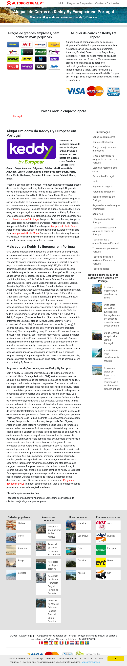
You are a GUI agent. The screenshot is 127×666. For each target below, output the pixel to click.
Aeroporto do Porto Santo (64, 226)
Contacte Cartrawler (107, 3)
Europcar (112, 548)
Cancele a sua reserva (103, 137)
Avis (109, 523)
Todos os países (100, 268)
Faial (80, 548)
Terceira (82, 560)
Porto (21, 535)
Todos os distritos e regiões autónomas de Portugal (103, 260)
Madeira (82, 523)
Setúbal (22, 573)
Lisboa (21, 523)
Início (61, 3)
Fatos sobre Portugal (103, 176)
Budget (111, 535)
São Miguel (83, 535)
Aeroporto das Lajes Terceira (53, 565)
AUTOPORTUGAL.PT (25, 3)
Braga (21, 560)
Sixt (109, 573)
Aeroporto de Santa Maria (25, 233)
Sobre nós (97, 214)
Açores (81, 573)
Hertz (110, 560)
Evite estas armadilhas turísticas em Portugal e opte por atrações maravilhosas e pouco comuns (112, 315)
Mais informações (91, 662)
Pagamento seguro (102, 186)
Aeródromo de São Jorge (26, 219)
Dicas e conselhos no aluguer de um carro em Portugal (104, 159)
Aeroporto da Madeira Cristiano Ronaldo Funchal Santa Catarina (53, 611)
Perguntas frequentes (80, 3)
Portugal (17, 116)
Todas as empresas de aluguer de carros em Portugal (104, 231)
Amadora (22, 548)
